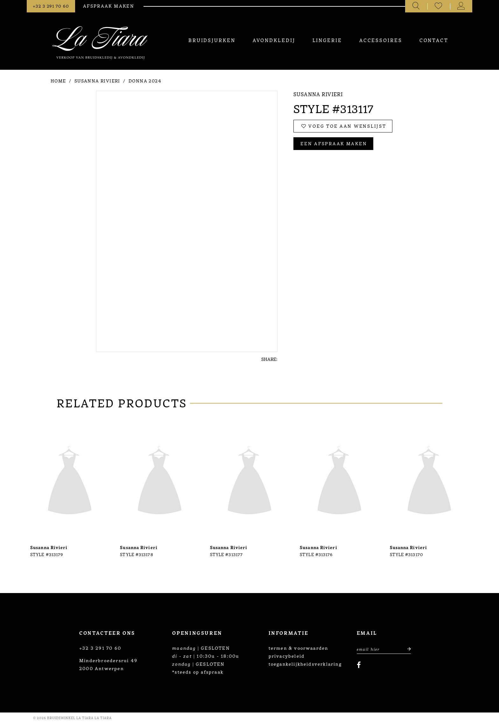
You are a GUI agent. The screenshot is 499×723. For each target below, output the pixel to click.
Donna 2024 (145, 80)
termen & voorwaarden (298, 648)
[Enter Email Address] (384, 648)
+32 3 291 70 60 (100, 648)
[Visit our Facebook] (359, 665)
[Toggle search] (416, 6)
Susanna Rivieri (97, 80)
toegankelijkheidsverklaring (305, 664)
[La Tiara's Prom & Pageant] (100, 42)
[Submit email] (405, 648)
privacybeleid (287, 656)
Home (58, 80)
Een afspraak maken (333, 143)
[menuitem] (211, 40)
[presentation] (69, 482)
